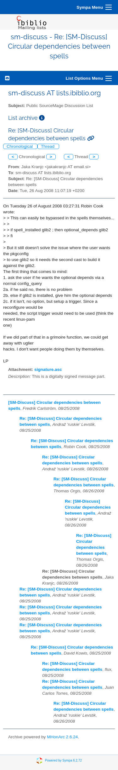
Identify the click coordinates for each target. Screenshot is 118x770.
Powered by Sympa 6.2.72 (63, 760)
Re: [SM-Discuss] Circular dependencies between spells (88, 507)
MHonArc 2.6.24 (62, 737)
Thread (48, 146)
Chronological (20, 146)
